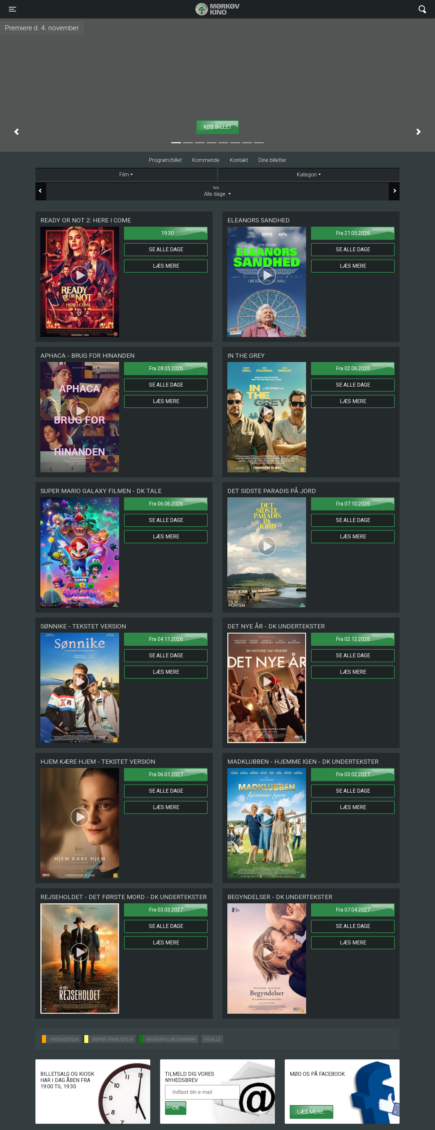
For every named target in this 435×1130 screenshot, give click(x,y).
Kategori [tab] (307, 174)
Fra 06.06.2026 (166, 504)
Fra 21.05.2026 (353, 233)
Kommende (205, 160)
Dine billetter (272, 160)
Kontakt (239, 160)
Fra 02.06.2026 (353, 368)
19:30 (167, 233)
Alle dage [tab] (217, 191)
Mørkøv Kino (211, 9)
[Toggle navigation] (12, 9)
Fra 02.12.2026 (353, 639)
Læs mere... (311, 1112)
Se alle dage (166, 249)
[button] (16, 131)
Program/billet (165, 160)
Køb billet (217, 127)
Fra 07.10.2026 (353, 504)
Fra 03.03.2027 (166, 910)
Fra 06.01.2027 (166, 774)
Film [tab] (124, 174)
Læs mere (166, 266)
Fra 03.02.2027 (353, 774)
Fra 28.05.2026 (166, 368)
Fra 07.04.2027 (353, 910)
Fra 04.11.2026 (166, 639)
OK (175, 1108)
